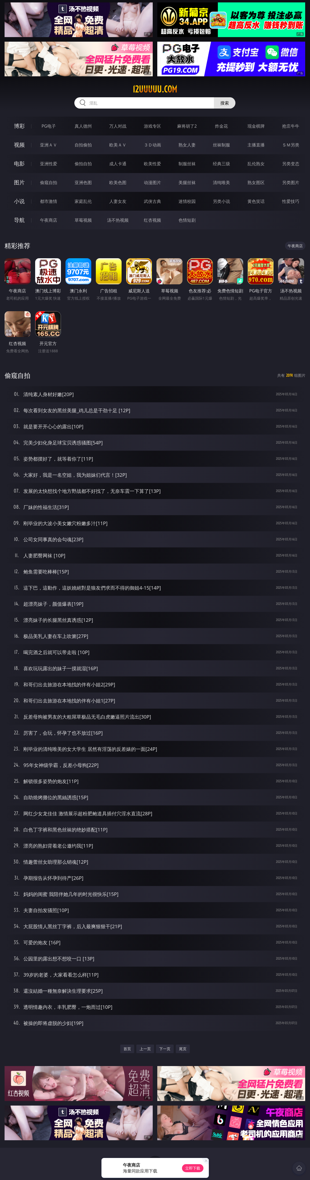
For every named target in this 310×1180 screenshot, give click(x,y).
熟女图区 (256, 182)
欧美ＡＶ (117, 145)
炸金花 (221, 126)
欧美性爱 (152, 164)
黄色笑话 (256, 201)
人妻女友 (117, 201)
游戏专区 (152, 126)
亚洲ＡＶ (48, 145)
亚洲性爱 (48, 164)
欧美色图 (117, 182)
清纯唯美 (221, 182)
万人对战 (117, 126)
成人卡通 (117, 164)
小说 (19, 201)
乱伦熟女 (256, 164)
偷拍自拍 (83, 164)
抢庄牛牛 (290, 126)
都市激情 (48, 201)
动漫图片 (152, 182)
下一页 (164, 1048)
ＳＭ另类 (290, 145)
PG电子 (49, 126)
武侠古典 (152, 201)
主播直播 (256, 145)
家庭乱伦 (83, 201)
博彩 (19, 126)
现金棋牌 (256, 126)
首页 (127, 1048)
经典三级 (221, 164)
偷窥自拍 (48, 182)
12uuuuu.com (155, 89)
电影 (19, 163)
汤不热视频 (118, 220)
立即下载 (192, 1168)
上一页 (145, 1048)
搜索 (224, 103)
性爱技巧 (290, 201)
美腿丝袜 (187, 182)
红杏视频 (152, 220)
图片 (19, 182)
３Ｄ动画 (152, 145)
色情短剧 (187, 220)
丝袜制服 (221, 145)
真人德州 (83, 126)
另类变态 (290, 164)
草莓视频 (83, 220)
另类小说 (221, 201)
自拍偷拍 (83, 145)
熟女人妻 (187, 145)
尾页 (183, 1048)
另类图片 (290, 182)
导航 (19, 220)
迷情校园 (187, 201)
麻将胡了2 (187, 126)
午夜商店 (48, 220)
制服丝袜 (187, 164)
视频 (19, 144)
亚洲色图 (83, 182)
